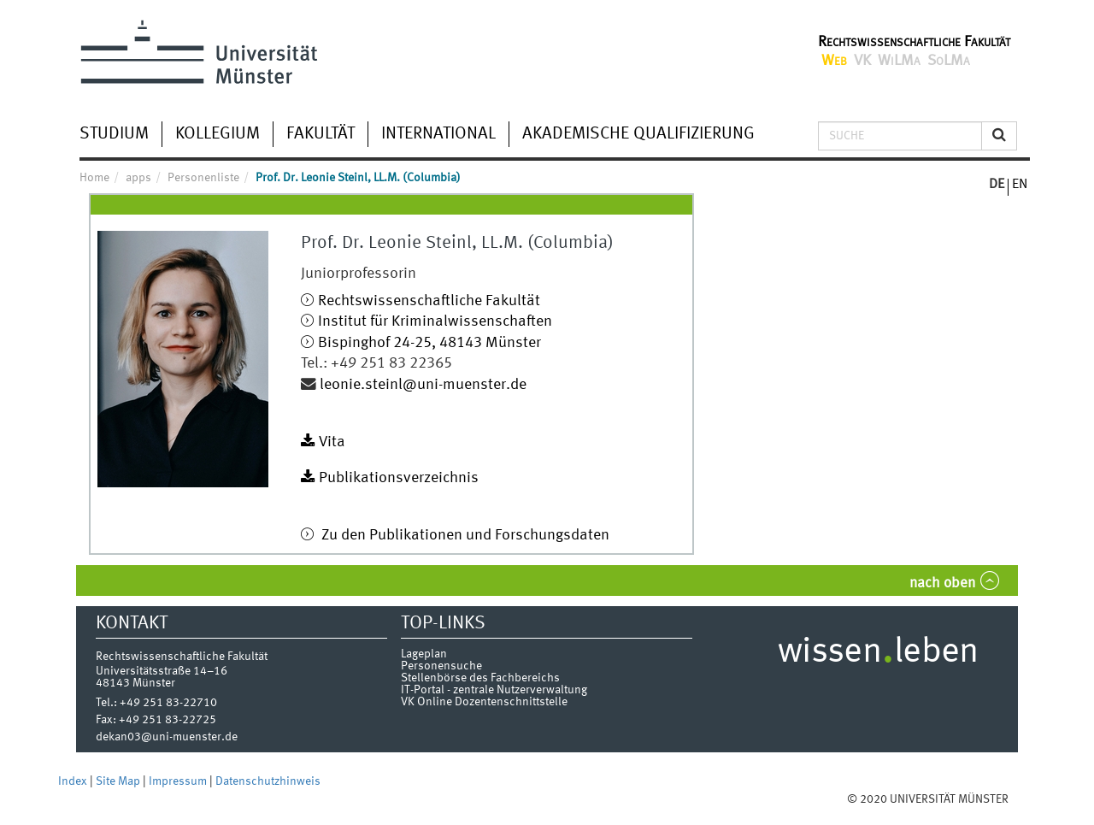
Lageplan (424, 654)
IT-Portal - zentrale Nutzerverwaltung (494, 690)
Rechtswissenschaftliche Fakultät (914, 42)
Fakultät (320, 134)
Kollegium (217, 134)
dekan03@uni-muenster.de (167, 737)
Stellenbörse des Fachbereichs (480, 678)
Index (74, 781)
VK (862, 60)
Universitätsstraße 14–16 (161, 671)
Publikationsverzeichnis (399, 478)
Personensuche (441, 666)
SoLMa (948, 60)
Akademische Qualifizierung (638, 134)
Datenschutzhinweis (268, 781)
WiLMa (899, 60)
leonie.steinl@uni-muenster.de (423, 385)
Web (834, 60)
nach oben (942, 583)
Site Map (119, 781)
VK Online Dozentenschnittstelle (484, 702)
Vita (332, 442)
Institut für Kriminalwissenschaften (435, 322)
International (438, 134)
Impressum (179, 781)
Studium (114, 134)
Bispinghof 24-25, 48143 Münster (429, 343)
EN (1019, 185)
